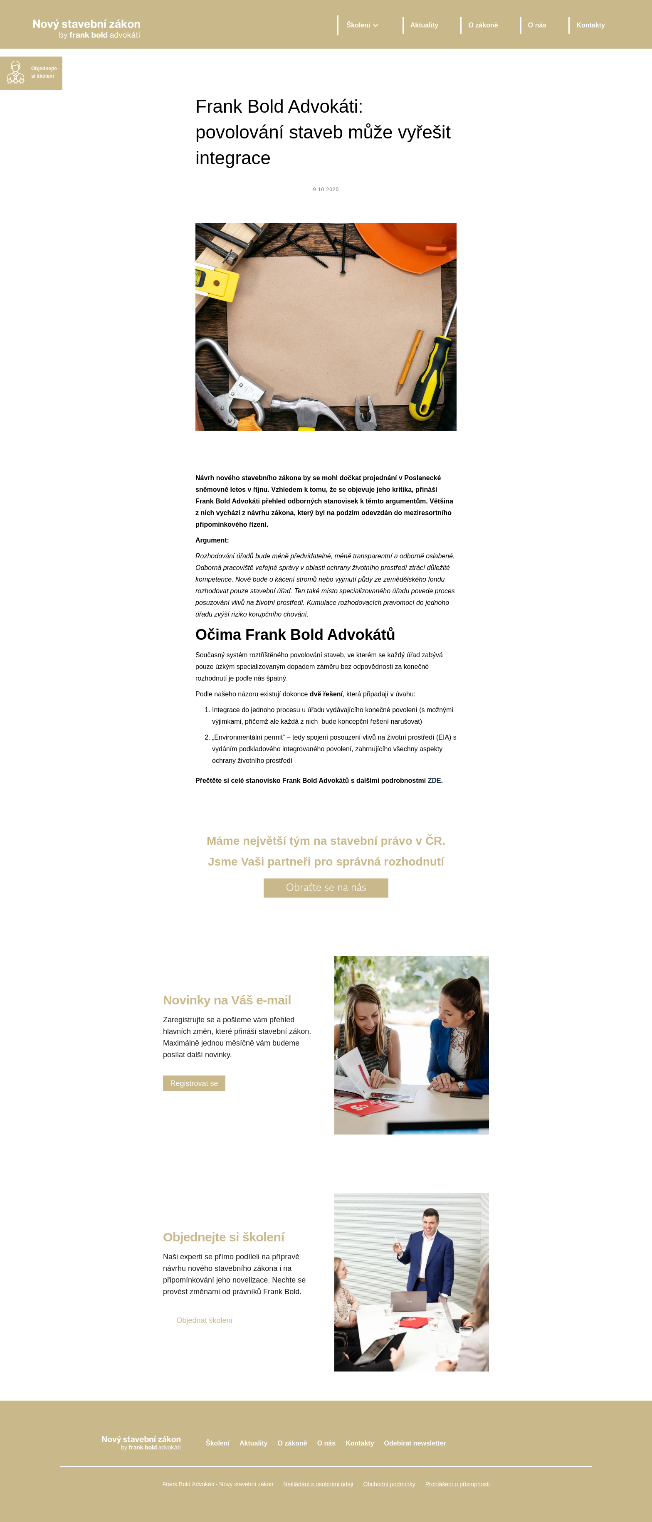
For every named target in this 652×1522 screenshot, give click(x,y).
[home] (177, 25)
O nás (537, 25)
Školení (218, 1443)
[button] (362, 25)
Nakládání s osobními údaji (318, 1484)
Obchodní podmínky (389, 1484)
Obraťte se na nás (326, 888)
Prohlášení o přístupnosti (457, 1484)
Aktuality (424, 25)
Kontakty (590, 25)
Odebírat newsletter (415, 1443)
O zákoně (483, 25)
